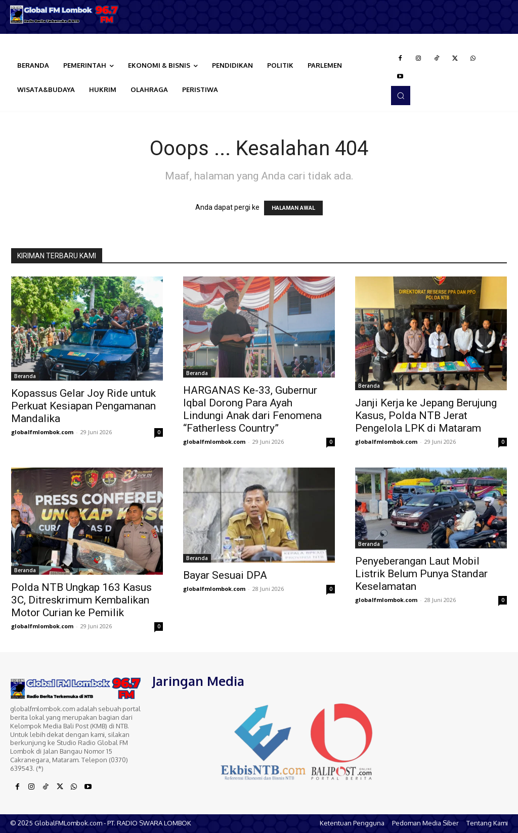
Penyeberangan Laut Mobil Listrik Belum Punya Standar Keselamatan (421, 573)
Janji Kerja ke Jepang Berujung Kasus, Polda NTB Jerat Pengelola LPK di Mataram (426, 415)
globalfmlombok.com (42, 432)
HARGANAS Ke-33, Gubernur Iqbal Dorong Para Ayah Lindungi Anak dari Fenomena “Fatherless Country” (252, 409)
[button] (400, 95)
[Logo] (64, 14)
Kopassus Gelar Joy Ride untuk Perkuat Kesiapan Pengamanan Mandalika (83, 406)
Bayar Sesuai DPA (225, 575)
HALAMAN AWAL (293, 208)
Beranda (25, 376)
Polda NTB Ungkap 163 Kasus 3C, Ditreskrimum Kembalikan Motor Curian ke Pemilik (81, 600)
